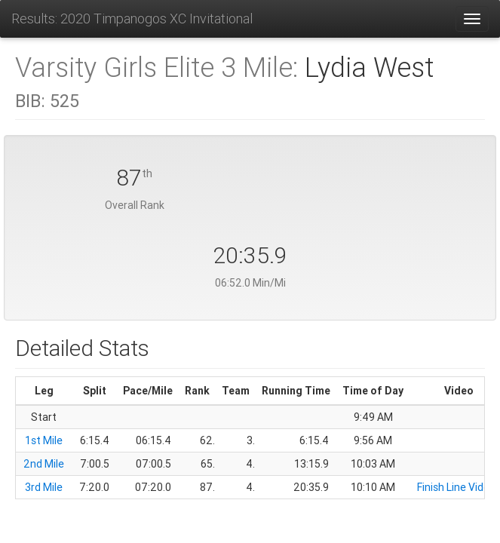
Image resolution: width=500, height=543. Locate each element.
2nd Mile (43, 464)
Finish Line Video (456, 487)
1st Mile (44, 440)
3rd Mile (44, 487)
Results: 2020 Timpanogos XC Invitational (132, 18)
